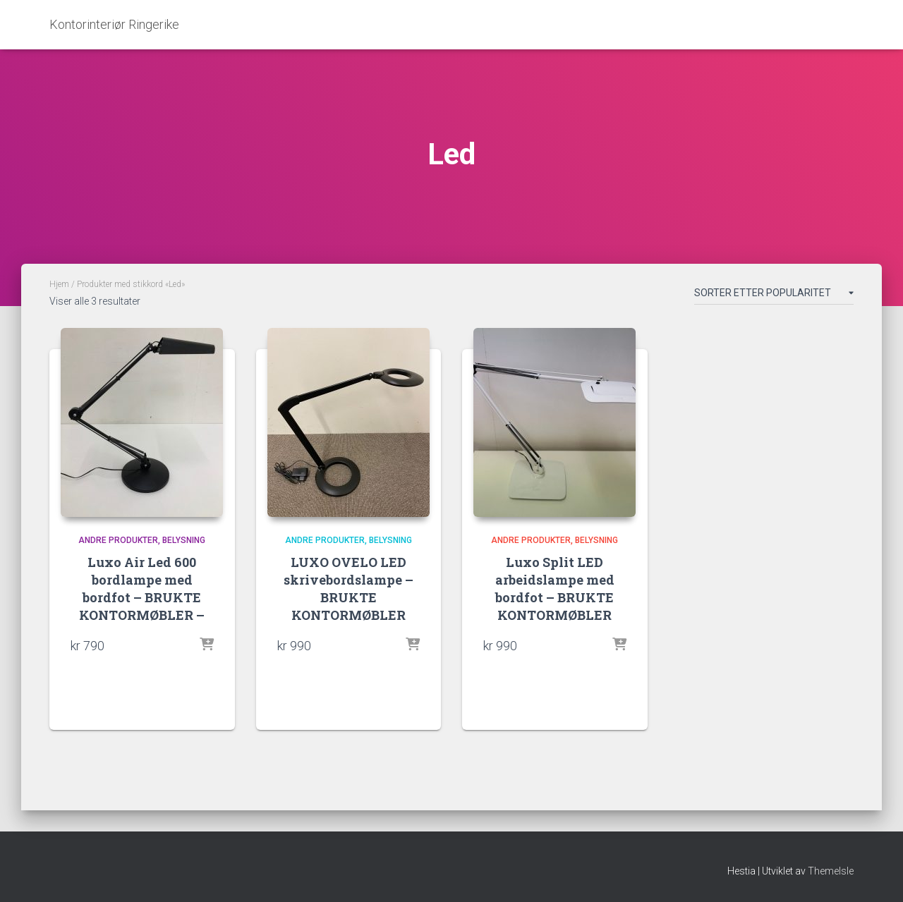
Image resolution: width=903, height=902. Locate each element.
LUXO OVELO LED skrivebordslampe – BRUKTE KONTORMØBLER (348, 589)
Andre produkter (118, 540)
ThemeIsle (831, 871)
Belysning (183, 540)
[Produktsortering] (774, 295)
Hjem (59, 284)
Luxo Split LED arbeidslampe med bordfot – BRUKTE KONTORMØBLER (554, 589)
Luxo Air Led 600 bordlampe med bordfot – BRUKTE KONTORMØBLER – (142, 589)
